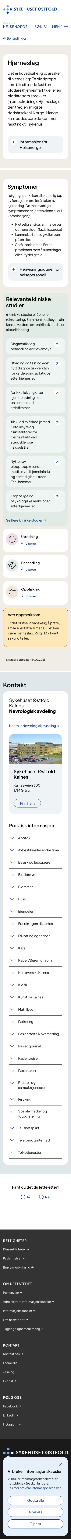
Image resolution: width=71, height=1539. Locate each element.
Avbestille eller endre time (38, 850)
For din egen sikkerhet (35, 923)
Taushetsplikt (28, 1128)
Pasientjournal (29, 1046)
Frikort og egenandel (34, 936)
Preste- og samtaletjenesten (32, 1085)
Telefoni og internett (34, 1140)
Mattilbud (26, 1009)
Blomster (25, 887)
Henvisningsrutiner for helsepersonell (40, 272)
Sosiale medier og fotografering (32, 1113)
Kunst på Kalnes (30, 997)
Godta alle (35, 1500)
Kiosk (22, 985)
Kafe (22, 948)
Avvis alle (36, 1512)
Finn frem (27, 803)
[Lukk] (60, 1465)
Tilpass (35, 1523)
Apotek (24, 838)
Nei (47, 1197)
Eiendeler (25, 911)
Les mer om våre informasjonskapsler (34, 1488)
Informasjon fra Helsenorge (33, 144)
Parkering (25, 1021)
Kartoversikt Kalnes (33, 972)
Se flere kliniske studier (24, 520)
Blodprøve (26, 874)
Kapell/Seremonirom (35, 960)
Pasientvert (27, 1070)
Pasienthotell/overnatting (38, 1034)
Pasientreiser (28, 1058)
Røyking (24, 1099)
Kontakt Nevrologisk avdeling (32, 725)
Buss (22, 899)
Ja (28, 1197)
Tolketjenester (29, 1152)
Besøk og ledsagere (34, 862)
